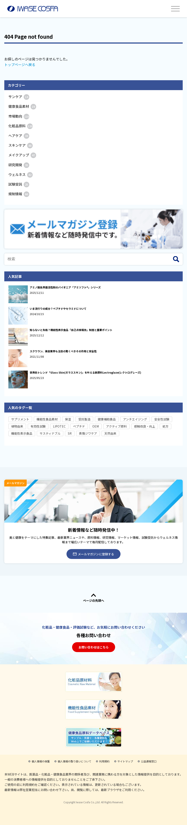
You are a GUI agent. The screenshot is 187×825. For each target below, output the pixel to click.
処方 (165, 426)
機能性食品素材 (47, 419)
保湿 (68, 419)
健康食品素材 (22, 106)
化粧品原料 (20, 125)
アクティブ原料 (116, 426)
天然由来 (110, 433)
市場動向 (18, 116)
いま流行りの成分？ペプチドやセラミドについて (58, 308)
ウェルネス (20, 174)
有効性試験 (38, 426)
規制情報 (18, 193)
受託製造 (84, 419)
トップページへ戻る (19, 64)
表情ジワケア (88, 433)
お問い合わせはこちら (94, 647)
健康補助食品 (107, 419)
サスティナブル (50, 433)
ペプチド (79, 426)
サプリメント (20, 419)
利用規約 (104, 761)
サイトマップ (125, 761)
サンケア (18, 96)
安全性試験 (161, 419)
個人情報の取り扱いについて (74, 761)
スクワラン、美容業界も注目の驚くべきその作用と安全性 (63, 351)
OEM (95, 426)
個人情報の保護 (41, 761)
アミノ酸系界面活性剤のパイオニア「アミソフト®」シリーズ (65, 287)
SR (70, 433)
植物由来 (17, 426)
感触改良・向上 (144, 426)
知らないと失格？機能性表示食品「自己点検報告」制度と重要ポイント (71, 330)
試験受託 (18, 184)
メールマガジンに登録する (93, 554)
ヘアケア (18, 135)
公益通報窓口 (148, 761)
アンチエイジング (135, 419)
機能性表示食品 (21, 433)
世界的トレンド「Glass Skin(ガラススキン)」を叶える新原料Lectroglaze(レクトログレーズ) (85, 372)
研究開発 (18, 164)
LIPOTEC (59, 426)
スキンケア (20, 145)
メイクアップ (22, 154)
